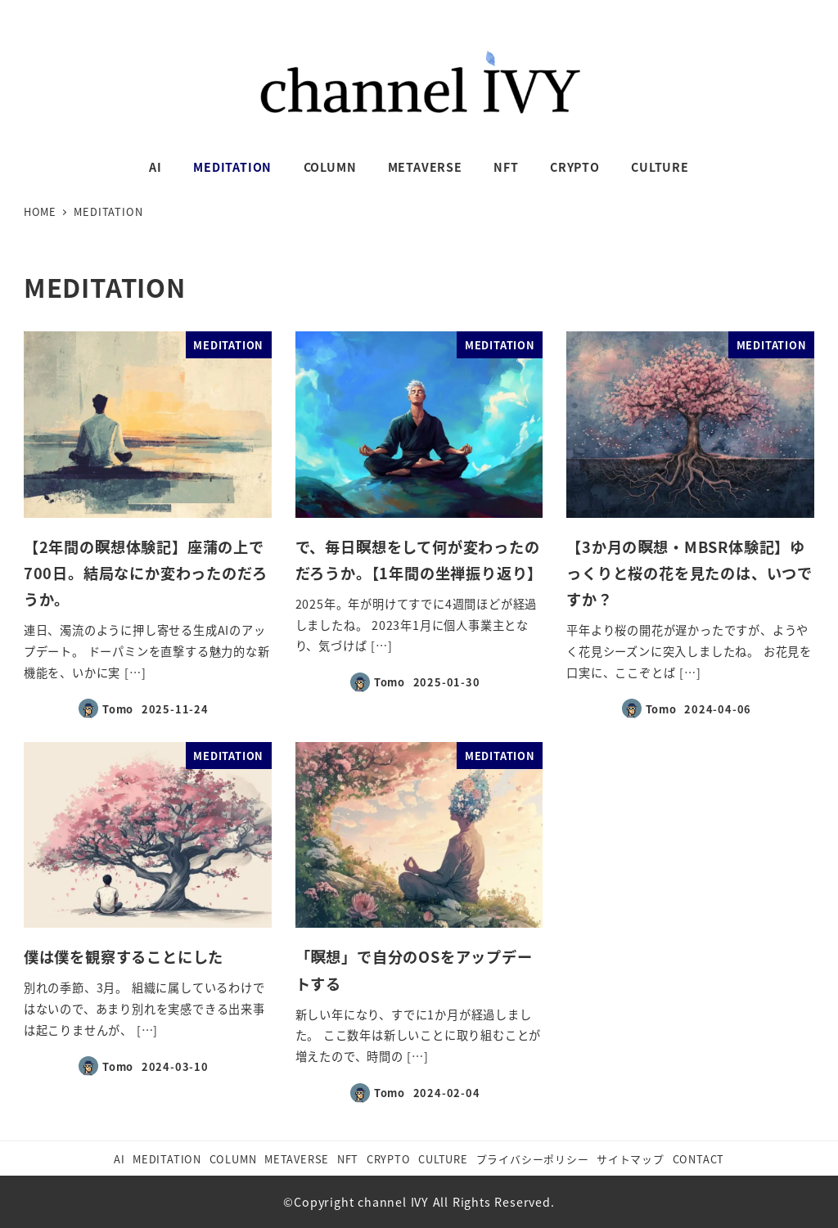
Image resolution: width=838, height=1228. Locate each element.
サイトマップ (631, 1159)
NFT (347, 1159)
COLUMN (233, 1159)
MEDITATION (167, 1159)
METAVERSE (296, 1159)
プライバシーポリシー (532, 1159)
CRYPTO (389, 1159)
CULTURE (443, 1159)
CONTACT (699, 1159)
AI (119, 1159)
